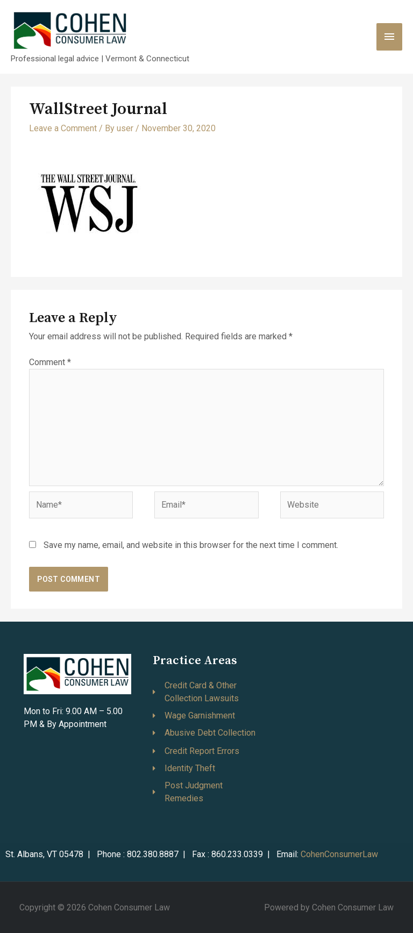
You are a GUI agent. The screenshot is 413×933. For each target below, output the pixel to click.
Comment (50, 362)
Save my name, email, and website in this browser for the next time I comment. (191, 545)
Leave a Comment (63, 128)
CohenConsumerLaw (339, 854)
